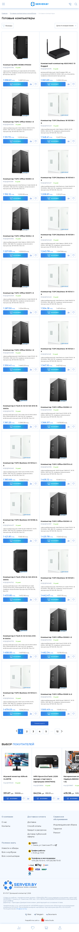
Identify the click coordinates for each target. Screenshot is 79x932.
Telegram (38, 914)
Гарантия (57, 829)
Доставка (31, 822)
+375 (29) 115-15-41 (38, 861)
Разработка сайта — (33, 920)
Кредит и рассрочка (36, 830)
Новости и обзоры (10, 848)
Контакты (6, 826)
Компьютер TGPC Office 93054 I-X (18, 236)
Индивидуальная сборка (65, 825)
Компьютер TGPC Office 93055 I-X (18, 179)
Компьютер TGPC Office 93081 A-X (56, 694)
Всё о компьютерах (11, 856)
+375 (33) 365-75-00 (53, 861)
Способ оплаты (34, 826)
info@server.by (21, 909)
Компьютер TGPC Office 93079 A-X (56, 464)
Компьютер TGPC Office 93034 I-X (18, 350)
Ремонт (56, 833)
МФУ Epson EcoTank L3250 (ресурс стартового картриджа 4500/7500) (45, 779)
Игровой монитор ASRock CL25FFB (15, 777)
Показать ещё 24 (39, 723)
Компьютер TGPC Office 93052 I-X (18, 122)
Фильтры (7, 26)
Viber (28, 914)
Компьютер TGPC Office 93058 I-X (56, 407)
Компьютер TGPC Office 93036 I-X (56, 521)
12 (57, 731)
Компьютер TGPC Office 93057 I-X (18, 293)
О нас (4, 822)
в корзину (13, 798)
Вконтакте (51, 914)
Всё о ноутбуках (9, 852)
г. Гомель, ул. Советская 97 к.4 (44, 845)
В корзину (15, 84)
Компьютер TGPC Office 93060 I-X (56, 637)
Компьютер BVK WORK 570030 (17, 65)
